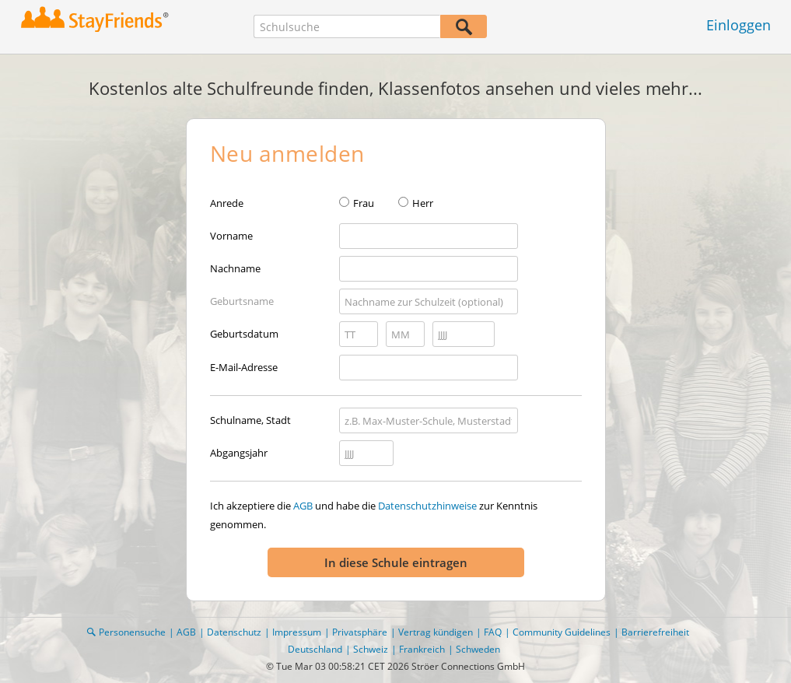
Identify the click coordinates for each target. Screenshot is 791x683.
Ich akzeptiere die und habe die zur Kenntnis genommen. (373, 515)
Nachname (235, 268)
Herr (422, 203)
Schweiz (370, 649)
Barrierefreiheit (655, 632)
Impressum (296, 632)
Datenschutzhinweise (427, 506)
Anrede (226, 203)
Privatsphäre (359, 632)
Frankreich (422, 649)
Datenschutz (234, 632)
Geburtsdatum (244, 334)
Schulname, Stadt (250, 420)
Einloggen (738, 25)
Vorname (231, 236)
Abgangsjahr (239, 453)
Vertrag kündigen (435, 632)
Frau (363, 203)
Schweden (478, 649)
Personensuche (132, 632)
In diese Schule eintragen (395, 562)
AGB (303, 506)
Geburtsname (242, 301)
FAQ (493, 632)
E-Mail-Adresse (244, 367)
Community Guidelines (562, 632)
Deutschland (315, 649)
